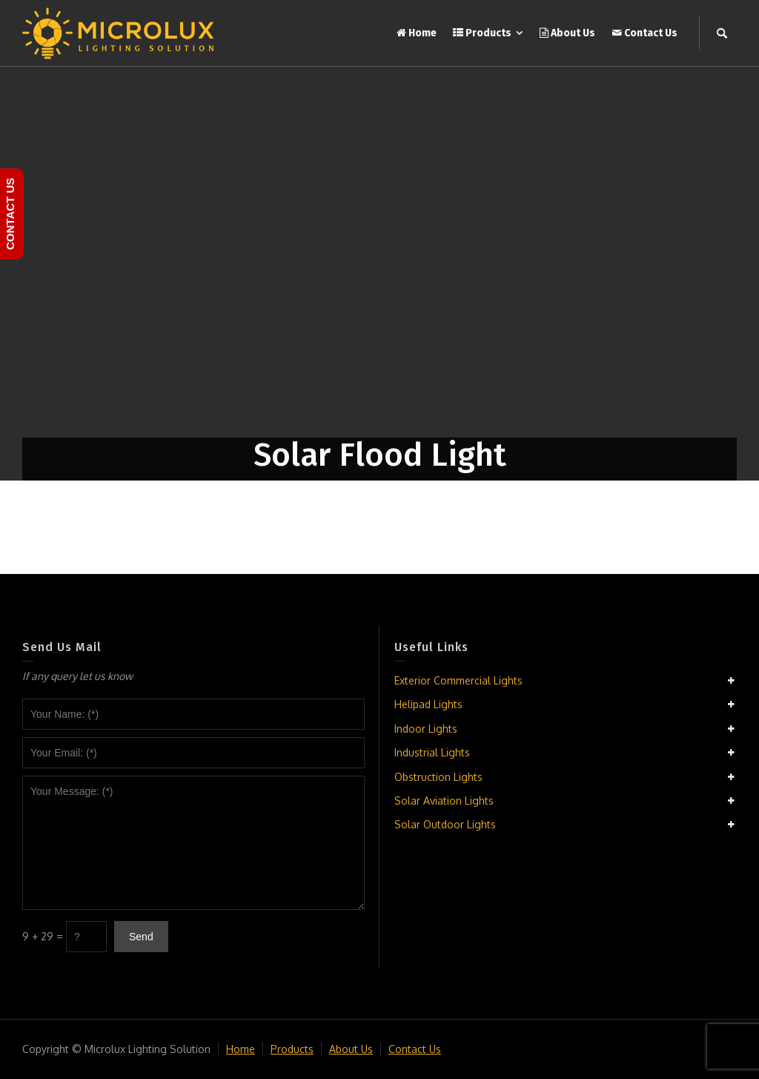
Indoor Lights (425, 728)
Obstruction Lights (438, 777)
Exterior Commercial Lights (458, 680)
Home (240, 1049)
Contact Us (414, 1049)
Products (292, 1049)
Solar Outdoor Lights (445, 824)
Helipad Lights (428, 704)
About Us (351, 1049)
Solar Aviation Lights (444, 800)
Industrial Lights (432, 752)
